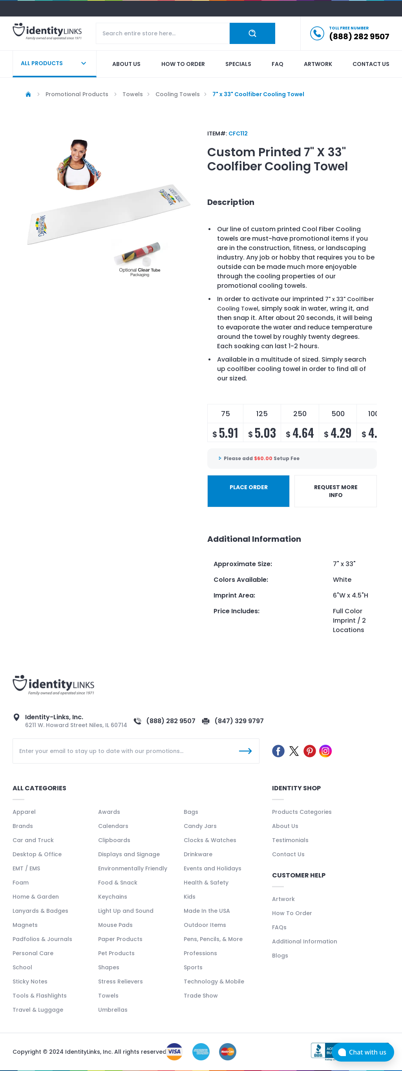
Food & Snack (117, 882)
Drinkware (198, 854)
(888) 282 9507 (171, 721)
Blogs (280, 956)
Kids (190, 897)
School (22, 967)
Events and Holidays (212, 868)
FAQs (279, 927)
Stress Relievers (120, 981)
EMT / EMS (26, 868)
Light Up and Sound (125, 911)
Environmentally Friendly (132, 868)
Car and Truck (33, 840)
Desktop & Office (37, 854)
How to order (183, 64)
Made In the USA (207, 911)
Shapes (108, 967)
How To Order (292, 913)
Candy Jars (200, 826)
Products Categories (302, 812)
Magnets (25, 925)
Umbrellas (113, 1010)
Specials (238, 64)
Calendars (113, 826)
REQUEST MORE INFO (336, 491)
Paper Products (120, 939)
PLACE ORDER (249, 487)
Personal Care (33, 953)
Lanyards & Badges (40, 911)
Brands (23, 826)
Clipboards (114, 840)
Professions (200, 953)
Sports (193, 967)
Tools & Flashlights (40, 996)
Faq (277, 64)
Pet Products (116, 953)
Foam (21, 882)
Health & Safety (206, 882)
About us (126, 64)
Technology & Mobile (214, 981)
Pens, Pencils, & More (213, 939)
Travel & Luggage (38, 1010)
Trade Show (201, 996)
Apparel (24, 812)
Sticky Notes (30, 981)
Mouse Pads (115, 925)
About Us (285, 826)
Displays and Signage (129, 854)
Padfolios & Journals (42, 939)
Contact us (371, 64)
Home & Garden (36, 897)
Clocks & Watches (210, 840)
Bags (191, 812)
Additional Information (304, 941)
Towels (108, 996)
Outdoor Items (205, 925)
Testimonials (290, 840)
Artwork (318, 64)
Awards (109, 812)
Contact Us (288, 854)
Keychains (112, 897)
